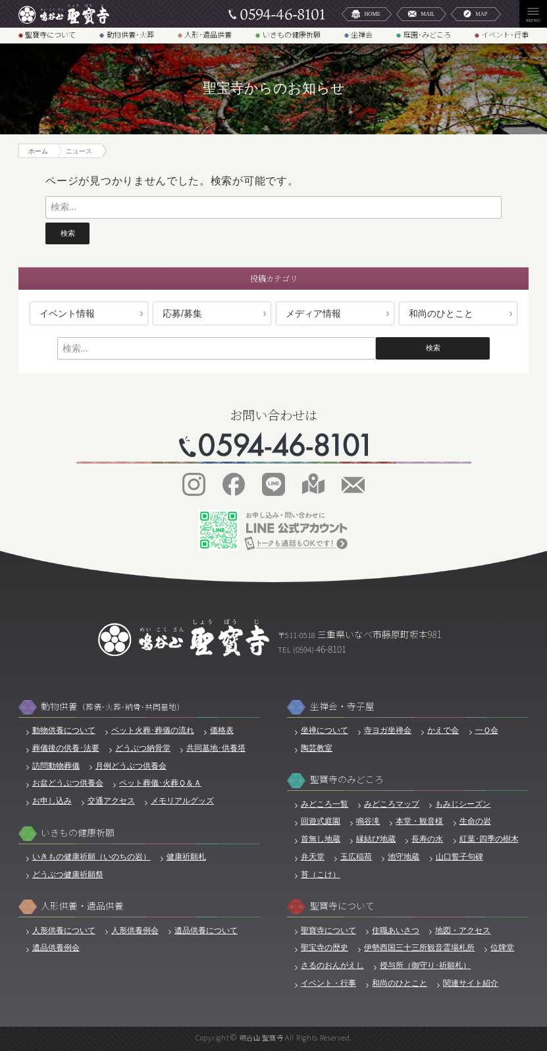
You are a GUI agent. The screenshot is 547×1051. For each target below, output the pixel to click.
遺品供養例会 (56, 947)
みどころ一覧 (324, 803)
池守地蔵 (403, 856)
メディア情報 (313, 313)
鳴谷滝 (368, 821)
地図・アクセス (462, 930)
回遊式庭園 (320, 821)
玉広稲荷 (356, 856)
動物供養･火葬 (130, 34)
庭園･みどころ (427, 34)
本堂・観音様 (419, 821)
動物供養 (112, 706)
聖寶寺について (50, 34)
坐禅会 (362, 34)
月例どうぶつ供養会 (131, 765)
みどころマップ (391, 803)
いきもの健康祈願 (292, 34)
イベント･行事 (505, 34)
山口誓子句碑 (459, 856)
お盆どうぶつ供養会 (67, 782)
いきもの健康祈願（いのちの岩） (91, 856)
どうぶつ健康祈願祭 (67, 874)
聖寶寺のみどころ (347, 779)
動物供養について (63, 730)
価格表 (222, 730)
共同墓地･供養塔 (216, 747)
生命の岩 (475, 821)
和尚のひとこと (441, 313)
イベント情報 (67, 313)
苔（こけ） (320, 874)
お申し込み (52, 800)
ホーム (38, 151)
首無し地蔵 (320, 838)
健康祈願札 (186, 856)
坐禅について (324, 730)
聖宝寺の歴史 (324, 947)
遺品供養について (206, 930)
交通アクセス (111, 800)
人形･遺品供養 (208, 34)
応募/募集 (182, 313)
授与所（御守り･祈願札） (425, 965)
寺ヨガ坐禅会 (387, 730)
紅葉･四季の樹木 (489, 838)
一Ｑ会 (486, 730)
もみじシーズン (462, 803)
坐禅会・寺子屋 (342, 706)
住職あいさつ (395, 930)
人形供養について (63, 930)
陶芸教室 (316, 747)
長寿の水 (427, 838)
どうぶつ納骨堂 (142, 747)
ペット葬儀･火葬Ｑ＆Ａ (160, 782)
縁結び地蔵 (376, 838)
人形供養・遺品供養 (82, 906)
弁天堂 (313, 856)
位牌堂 (502, 947)
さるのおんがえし (332, 965)
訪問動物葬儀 (56, 765)
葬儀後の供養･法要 (65, 747)
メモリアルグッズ (182, 800)
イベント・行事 (328, 983)
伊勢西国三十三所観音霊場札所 (419, 947)
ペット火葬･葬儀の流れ (152, 730)
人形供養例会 (135, 930)
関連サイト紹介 (470, 983)
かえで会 (443, 730)
